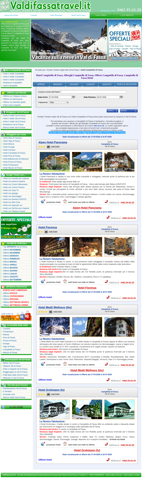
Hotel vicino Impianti (11, 105)
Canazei (6, 328)
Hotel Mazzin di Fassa (12, 168)
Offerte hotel (45, 217)
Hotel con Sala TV (11, 190)
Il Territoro (7, 391)
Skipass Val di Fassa (12, 366)
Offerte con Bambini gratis (14, 102)
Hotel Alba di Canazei (12, 138)
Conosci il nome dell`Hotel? (49, 92)
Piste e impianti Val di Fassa (15, 369)
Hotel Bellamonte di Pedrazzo (16, 159)
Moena (6, 334)
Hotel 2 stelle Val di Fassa (14, 121)
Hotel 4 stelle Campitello (13, 74)
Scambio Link (9, 394)
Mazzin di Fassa (10, 352)
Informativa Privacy (114, 475)
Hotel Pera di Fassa (11, 156)
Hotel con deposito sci (12, 205)
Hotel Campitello (10, 85)
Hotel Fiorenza (47, 227)
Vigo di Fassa (9, 346)
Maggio (57, 84)
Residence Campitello (12, 82)
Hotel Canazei (9, 150)
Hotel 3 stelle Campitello (13, 77)
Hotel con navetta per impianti (16, 178)
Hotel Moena (8, 144)
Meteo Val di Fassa (11, 363)
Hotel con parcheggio (12, 196)
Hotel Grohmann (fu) (51, 389)
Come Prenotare (56, 15)
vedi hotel (55, 146)
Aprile (41, 84)
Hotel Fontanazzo (10, 165)
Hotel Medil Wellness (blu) (55, 307)
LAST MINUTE (127, 15)
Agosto (106, 84)
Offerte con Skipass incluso (15, 96)
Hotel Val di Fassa (78, 15)
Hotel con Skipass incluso (14, 211)
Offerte (12, 250)
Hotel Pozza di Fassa (12, 162)
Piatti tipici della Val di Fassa (15, 375)
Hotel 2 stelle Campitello (13, 79)
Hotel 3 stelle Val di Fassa (14, 118)
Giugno (74, 84)
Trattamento (43, 102)
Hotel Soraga (8, 147)
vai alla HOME (16, 407)
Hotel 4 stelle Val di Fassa (14, 115)
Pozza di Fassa (9, 340)
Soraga (6, 343)
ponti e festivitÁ (126, 84)
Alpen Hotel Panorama (52, 142)
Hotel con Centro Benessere (15, 184)
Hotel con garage (10, 193)
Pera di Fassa (9, 337)
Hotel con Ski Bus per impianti (16, 208)
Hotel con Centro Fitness (14, 187)
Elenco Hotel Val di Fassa (14, 127)
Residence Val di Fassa (13, 124)
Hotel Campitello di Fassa (14, 153)
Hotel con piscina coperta (14, 181)
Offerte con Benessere (13, 99)
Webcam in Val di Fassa (13, 378)
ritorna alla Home (11, 15)
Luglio (90, 84)
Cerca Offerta (101, 15)
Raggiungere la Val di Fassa (15, 372)
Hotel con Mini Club (11, 202)
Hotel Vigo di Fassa (11, 141)
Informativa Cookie (131, 475)
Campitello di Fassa (11, 349)
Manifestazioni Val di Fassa (15, 388)
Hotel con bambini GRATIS (14, 199)
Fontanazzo (8, 331)
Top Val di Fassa (15, 247)
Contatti (33, 15)
